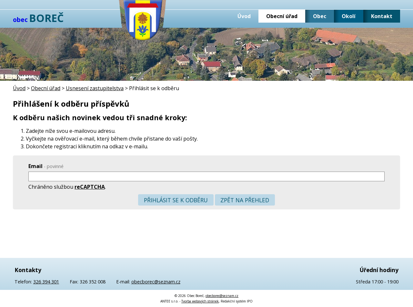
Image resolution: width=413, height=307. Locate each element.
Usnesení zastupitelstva (95, 88)
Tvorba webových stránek (200, 301)
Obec (319, 16)
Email (46, 166)
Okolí (349, 16)
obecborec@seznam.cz (155, 282)
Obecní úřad (281, 16)
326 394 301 (46, 282)
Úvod (244, 16)
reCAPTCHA (90, 186)
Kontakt (381, 16)
